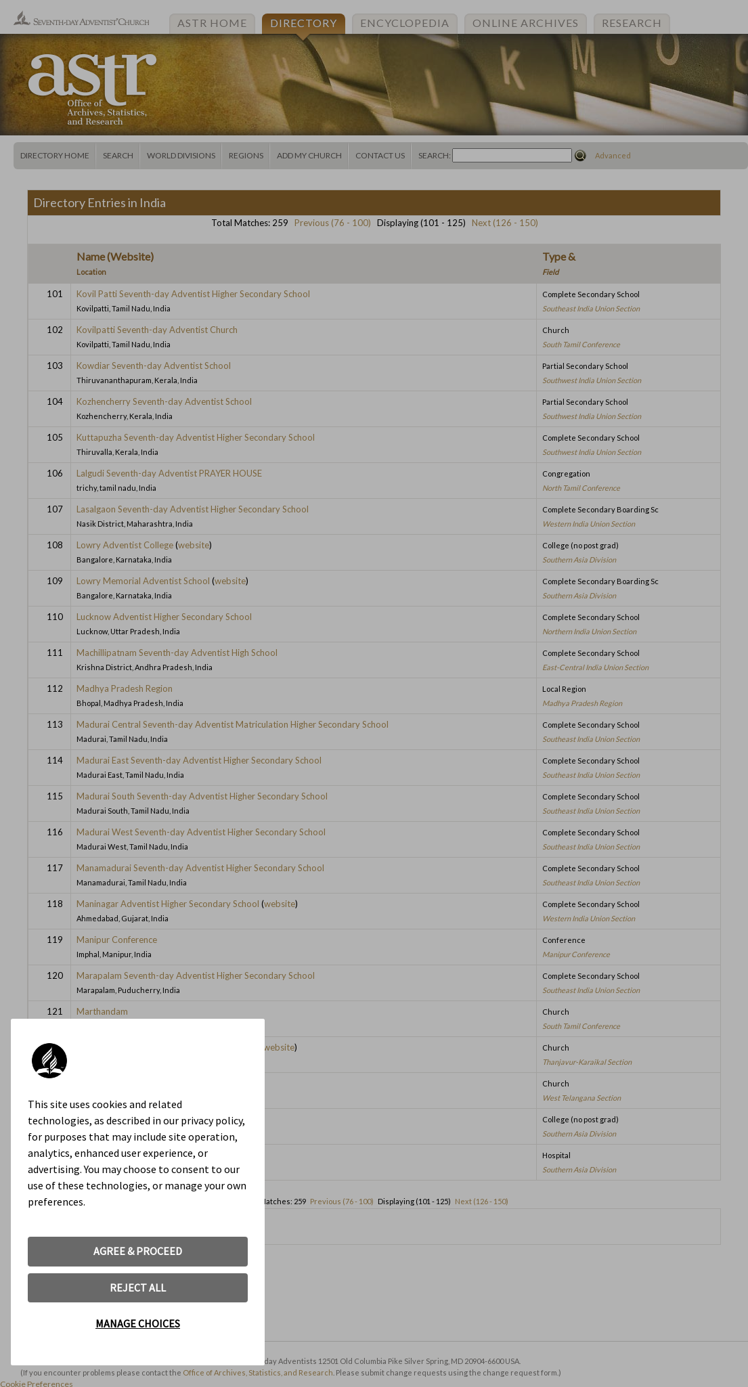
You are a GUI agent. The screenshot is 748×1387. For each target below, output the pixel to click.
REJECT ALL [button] (138, 1287)
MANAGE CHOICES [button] (137, 1323)
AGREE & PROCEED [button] (137, 1251)
